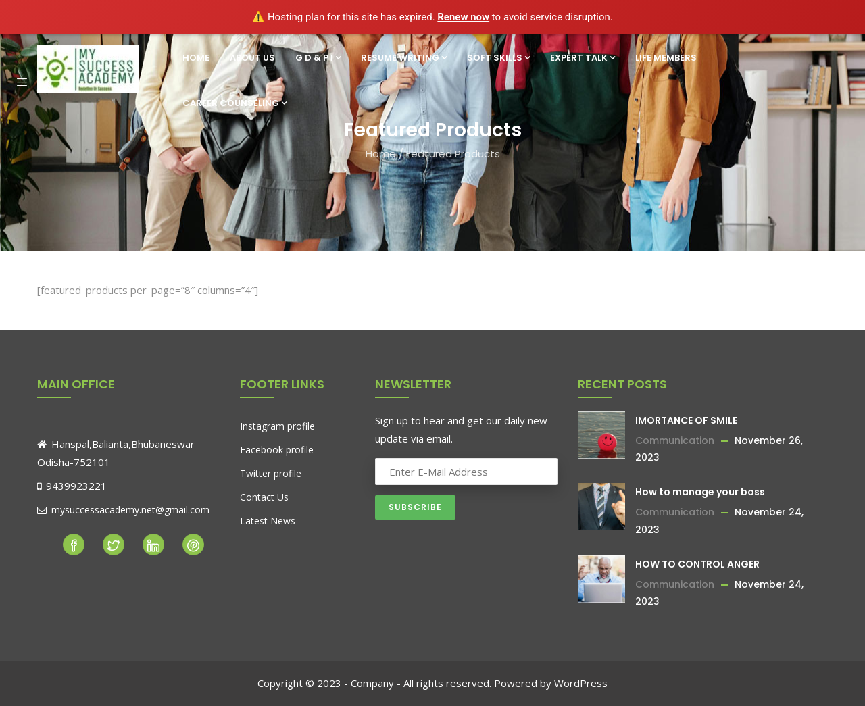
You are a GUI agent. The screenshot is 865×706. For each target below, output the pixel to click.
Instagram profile (277, 426)
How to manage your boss (700, 492)
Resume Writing (404, 57)
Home (195, 57)
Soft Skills (498, 57)
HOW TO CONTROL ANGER (697, 564)
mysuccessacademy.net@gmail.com (123, 509)
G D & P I (318, 57)
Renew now (463, 17)
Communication (674, 440)
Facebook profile (277, 449)
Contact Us (264, 496)
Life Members (666, 57)
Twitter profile (270, 473)
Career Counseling (234, 103)
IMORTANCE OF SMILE (686, 420)
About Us (252, 57)
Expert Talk (582, 57)
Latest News (267, 520)
